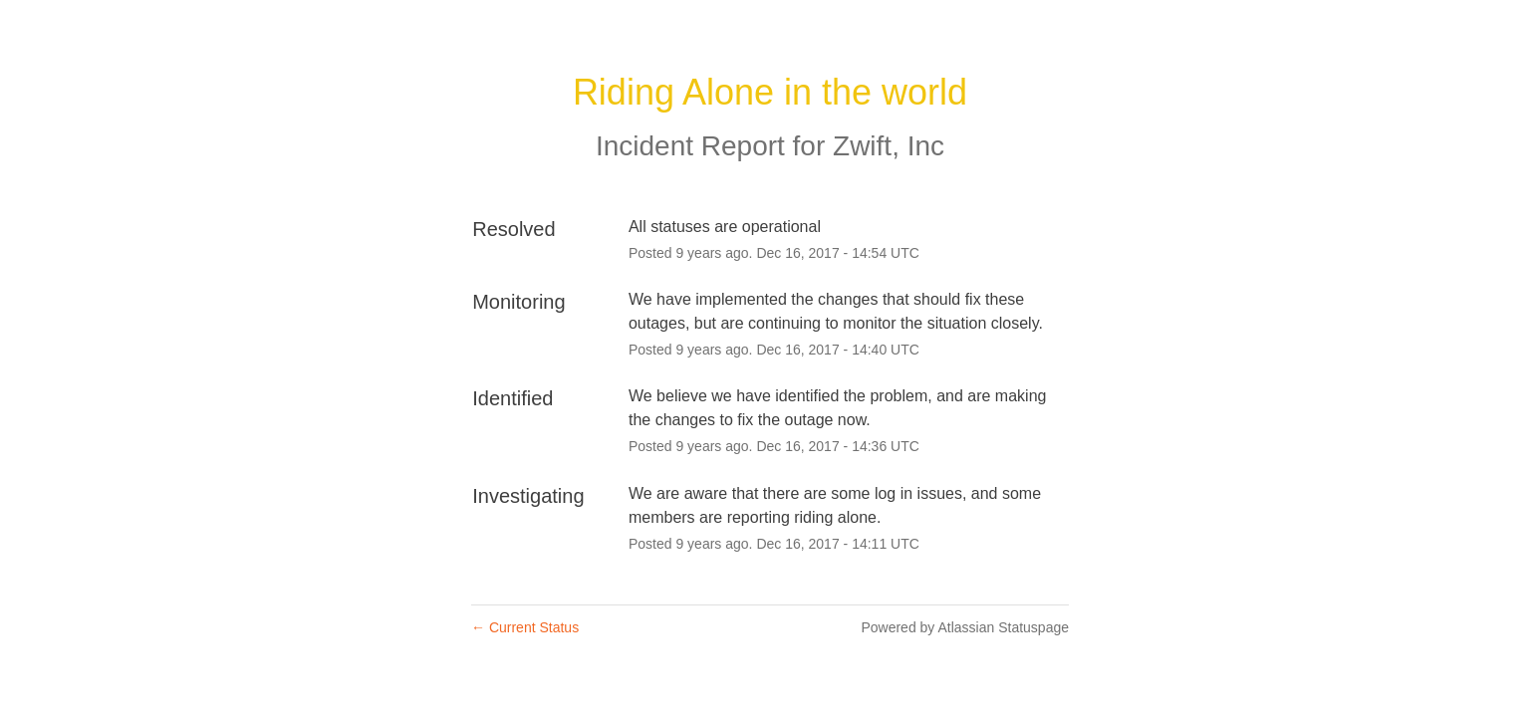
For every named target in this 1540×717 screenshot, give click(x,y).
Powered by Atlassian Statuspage (965, 627)
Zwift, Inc (888, 145)
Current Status (525, 627)
